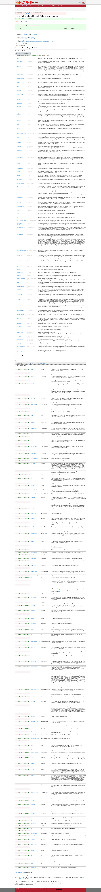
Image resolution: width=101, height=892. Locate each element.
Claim (31, 440)
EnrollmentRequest (20, 168)
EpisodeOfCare (19, 171)
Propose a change (65, 889)
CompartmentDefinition (34, 460)
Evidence (18, 175)
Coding (34, 882)
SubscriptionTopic (20, 340)
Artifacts (54, 5)
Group (18, 188)
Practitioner (18, 292)
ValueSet (32, 863)
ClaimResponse (19, 103)
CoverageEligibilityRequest (21, 129)
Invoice (18, 213)
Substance (18, 342)
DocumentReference (20, 157)
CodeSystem (19, 106)
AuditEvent (18, 82)
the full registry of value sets (20, 872)
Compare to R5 (44, 889)
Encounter (18, 163)
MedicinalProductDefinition (21, 250)
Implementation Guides (61, 5)
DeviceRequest (19, 150)
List (17, 217)
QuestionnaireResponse (20, 307)
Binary (18, 86)
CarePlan (18, 96)
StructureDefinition (20, 333)
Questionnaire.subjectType (24, 37)
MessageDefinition (20, 252)
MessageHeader (19, 255)
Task (31, 855)
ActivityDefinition (20, 59)
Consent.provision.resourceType (25, 34)
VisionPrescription (20, 351)
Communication (33, 453)
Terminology (19, 8)
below (59, 591)
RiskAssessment (19, 323)
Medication (18, 224)
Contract (18, 126)
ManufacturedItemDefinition (21, 220)
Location (18, 218)
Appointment (19, 75)
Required (33, 32)
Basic (18, 83)
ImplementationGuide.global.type (25, 35)
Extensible (35, 34)
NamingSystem (19, 258)
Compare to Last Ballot (52, 889)
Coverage (18, 128)
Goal (17, 186)
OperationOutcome (20, 273)
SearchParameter (19, 326)
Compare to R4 (38, 889)
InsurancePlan (19, 210)
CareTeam (18, 99)
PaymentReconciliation (20, 286)
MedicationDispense (20, 230)
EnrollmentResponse (20, 169)
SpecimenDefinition (20, 332)
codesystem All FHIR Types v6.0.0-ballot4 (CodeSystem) (37, 363)
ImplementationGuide (20, 206)
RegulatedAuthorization (20, 310)
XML (22, 21)
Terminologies (48, 5)
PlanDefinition (19, 289)
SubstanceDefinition (20, 343)
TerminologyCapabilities (21, 346)
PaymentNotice (19, 284)
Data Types (35, 5)
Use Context (66, 18)
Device (18, 137)
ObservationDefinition (20, 270)
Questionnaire (19, 305)
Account (18, 58)
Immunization (19, 204)
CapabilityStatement (20, 94)
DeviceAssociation (20, 144)
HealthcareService (20, 197)
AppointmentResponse (20, 78)
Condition (18, 122)
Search (20, 889)
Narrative (17, 21)
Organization (19, 275)
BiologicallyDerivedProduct (21, 88)
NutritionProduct (19, 267)
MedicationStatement (20, 238)
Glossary (32, 889)
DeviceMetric (19, 147)
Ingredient (18, 208)
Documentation (28, 5)
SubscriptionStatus (20, 339)
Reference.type (22, 39)
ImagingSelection (19, 199)
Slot (17, 329)
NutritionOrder (19, 266)
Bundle (18, 92)
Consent (18, 124)
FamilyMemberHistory (20, 183)
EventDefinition (19, 173)
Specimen (18, 330)
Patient (18, 282)
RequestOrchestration (20, 314)
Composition (19, 114)
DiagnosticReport (19, 152)
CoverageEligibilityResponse (21, 133)
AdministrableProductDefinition (22, 63)
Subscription (19, 337)
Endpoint (18, 165)
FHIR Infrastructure (25, 18)
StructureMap (19, 336)
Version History (24, 889)
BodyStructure (19, 90)
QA (34, 889)
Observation (19, 269)
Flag (17, 184)
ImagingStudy (19, 202)
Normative (57, 18)
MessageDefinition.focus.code (24, 32)
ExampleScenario (19, 179)
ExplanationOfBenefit (20, 180)
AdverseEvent (19, 66)
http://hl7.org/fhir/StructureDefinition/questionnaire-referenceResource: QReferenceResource (34, 41)
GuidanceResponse (20, 194)
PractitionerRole (19, 294)
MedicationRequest (20, 234)
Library (18, 214)
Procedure (18, 295)
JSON (26, 21)
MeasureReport (19, 223)
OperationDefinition (20, 272)
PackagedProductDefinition (21, 278)
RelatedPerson (19, 312)
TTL (30, 21)
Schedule (18, 324)
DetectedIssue (19, 134)
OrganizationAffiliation (20, 276)
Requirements (19, 315)
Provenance (18, 299)
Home (17, 5)
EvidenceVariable (19, 177)
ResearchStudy (19, 318)
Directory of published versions (23, 13)
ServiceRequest (19, 327)
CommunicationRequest (20, 111)
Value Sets (25, 8)
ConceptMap (19, 120)
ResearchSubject (19, 321)
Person (18, 287)
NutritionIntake (19, 260)
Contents (28, 889)
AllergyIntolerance (20, 74)
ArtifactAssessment (20, 79)
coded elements (81, 864)
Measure (18, 221)
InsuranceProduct (19, 211)
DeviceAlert (19, 142)
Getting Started (22, 5)
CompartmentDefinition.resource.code (26, 38)
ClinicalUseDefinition (34, 446)
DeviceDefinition (19, 146)
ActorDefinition (19, 61)
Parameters (18, 279)
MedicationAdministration (21, 227)
